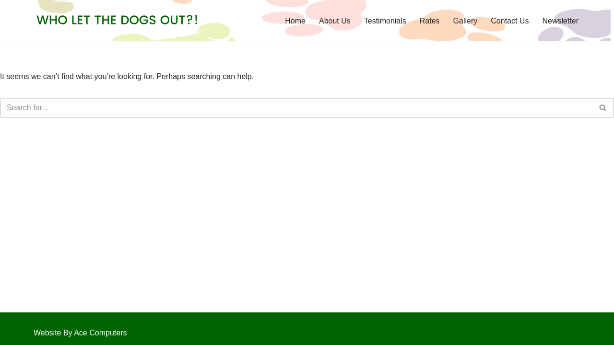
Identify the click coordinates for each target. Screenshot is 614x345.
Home (295, 21)
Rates (430, 21)
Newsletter (560, 21)
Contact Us (510, 21)
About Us (335, 21)
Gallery (465, 21)
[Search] (296, 108)
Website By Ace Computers (80, 333)
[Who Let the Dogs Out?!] (117, 21)
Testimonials (385, 21)
